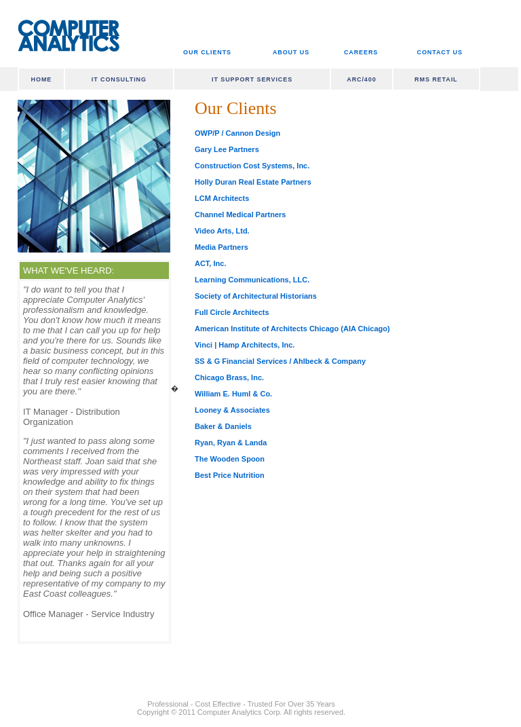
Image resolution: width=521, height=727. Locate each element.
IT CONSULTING (119, 79)
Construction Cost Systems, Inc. (252, 166)
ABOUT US (291, 52)
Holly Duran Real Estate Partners (253, 182)
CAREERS (361, 52)
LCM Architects (222, 198)
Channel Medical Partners (240, 214)
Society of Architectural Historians (256, 296)
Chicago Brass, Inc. (229, 377)
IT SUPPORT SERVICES (252, 79)
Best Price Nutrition (230, 475)
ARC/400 (361, 79)
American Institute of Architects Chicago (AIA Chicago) (292, 328)
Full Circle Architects (232, 312)
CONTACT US (440, 52)
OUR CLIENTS (207, 52)
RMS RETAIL (435, 79)
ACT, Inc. (210, 263)
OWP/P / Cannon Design (237, 133)
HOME (41, 79)
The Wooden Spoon (230, 459)
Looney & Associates (232, 410)
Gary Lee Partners (227, 149)
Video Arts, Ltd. (222, 231)
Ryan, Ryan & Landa (231, 443)
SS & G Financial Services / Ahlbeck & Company (280, 361)
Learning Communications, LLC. (252, 280)
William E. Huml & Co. (233, 394)
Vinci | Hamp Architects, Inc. (244, 345)
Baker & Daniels (223, 426)
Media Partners (221, 247)
